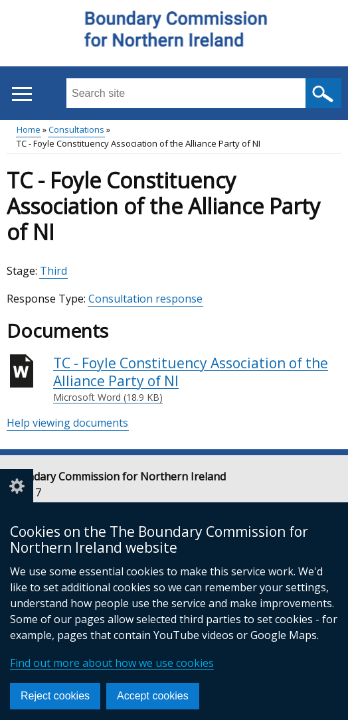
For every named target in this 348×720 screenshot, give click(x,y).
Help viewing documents (67, 422)
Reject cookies (55, 695)
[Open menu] (21, 94)
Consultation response (145, 298)
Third (53, 270)
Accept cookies (153, 695)
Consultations (76, 129)
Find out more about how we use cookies (112, 663)
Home (29, 129)
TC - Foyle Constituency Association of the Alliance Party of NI (197, 379)
